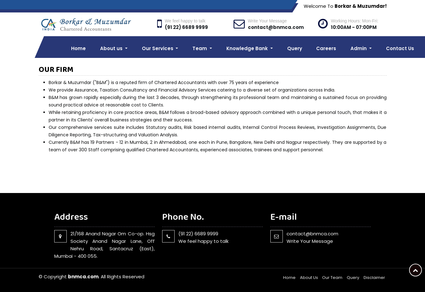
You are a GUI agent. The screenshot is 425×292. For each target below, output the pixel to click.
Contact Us (400, 48)
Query (294, 48)
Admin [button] (359, 48)
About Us (309, 277)
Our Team (332, 277)
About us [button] (112, 48)
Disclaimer (374, 277)
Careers (326, 48)
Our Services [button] (158, 48)
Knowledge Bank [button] (247, 48)
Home (78, 48)
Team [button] (200, 48)
